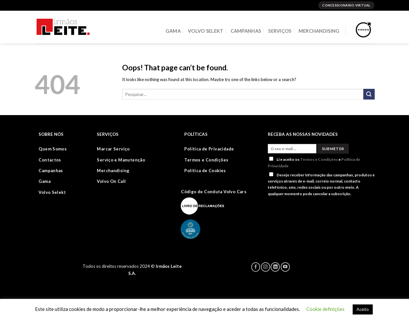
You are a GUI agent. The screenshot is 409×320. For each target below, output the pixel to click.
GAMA (173, 31)
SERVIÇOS (279, 31)
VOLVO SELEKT (205, 31)
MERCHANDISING (319, 31)
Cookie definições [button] (325, 309)
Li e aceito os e (314, 162)
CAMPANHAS (246, 31)
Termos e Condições (319, 159)
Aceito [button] (363, 309)
